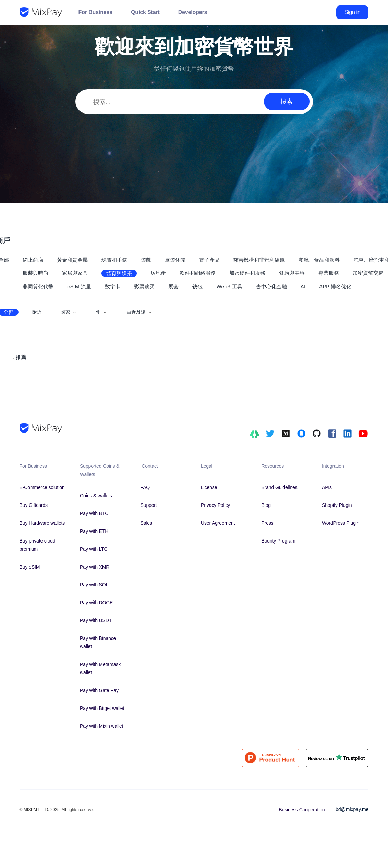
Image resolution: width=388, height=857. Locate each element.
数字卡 (112, 286)
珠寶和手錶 (114, 260)
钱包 (197, 286)
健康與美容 (292, 273)
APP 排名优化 (335, 286)
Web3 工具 (229, 286)
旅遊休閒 (175, 260)
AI (303, 286)
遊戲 (146, 260)
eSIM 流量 (79, 286)
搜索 (286, 101)
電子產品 (209, 260)
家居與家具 (75, 273)
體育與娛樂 (119, 273)
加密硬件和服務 (247, 273)
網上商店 (33, 260)
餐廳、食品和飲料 (319, 260)
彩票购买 (144, 286)
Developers (192, 12)
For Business (95, 12)
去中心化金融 (271, 286)
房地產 (158, 273)
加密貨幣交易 (368, 273)
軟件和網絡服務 (198, 273)
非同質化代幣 (38, 286)
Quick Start (145, 12)
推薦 (21, 357)
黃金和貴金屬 (72, 260)
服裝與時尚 (35, 273)
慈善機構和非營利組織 (259, 260)
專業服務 (328, 273)
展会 (173, 286)
